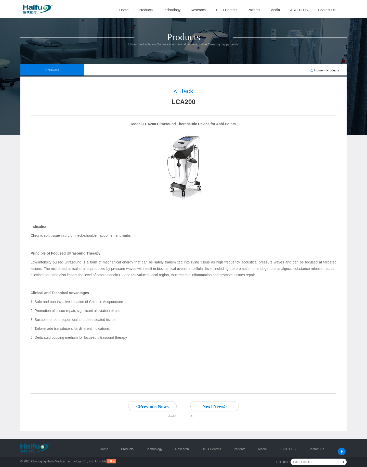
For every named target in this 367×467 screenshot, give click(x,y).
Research (198, 10)
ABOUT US (299, 10)
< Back (183, 91)
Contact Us (326, 10)
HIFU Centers (226, 10)
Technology (172, 10)
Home (124, 10)
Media (275, 10)
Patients (253, 10)
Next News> (214, 406)
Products (146, 10)
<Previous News (152, 406)
